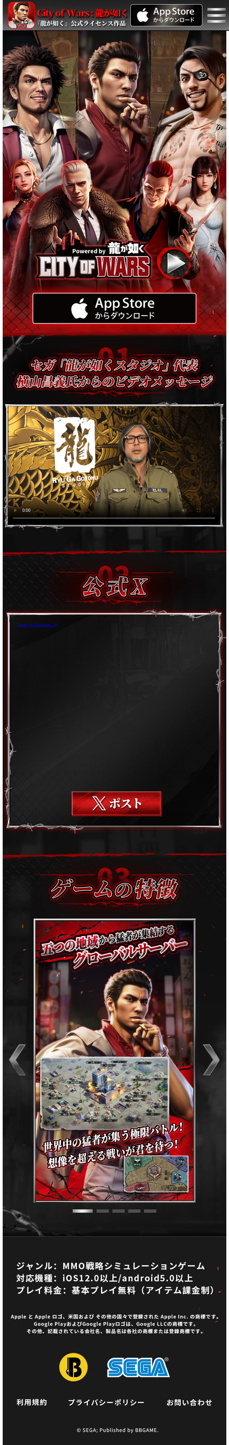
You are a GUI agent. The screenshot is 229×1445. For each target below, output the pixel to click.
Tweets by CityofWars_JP (37, 625)
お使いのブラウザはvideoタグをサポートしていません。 (114, 465)
